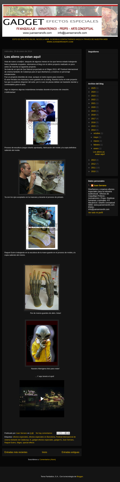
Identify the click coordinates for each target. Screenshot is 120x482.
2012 (93, 164)
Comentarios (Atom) (47, 459)
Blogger (80, 476)
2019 (93, 111)
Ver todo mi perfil (95, 212)
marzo (96, 141)
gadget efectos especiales (42, 440)
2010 (93, 171)
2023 (93, 96)
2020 (93, 107)
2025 (93, 88)
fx (30, 440)
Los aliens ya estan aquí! (22, 56)
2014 (93, 130)
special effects (28, 443)
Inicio (44, 452)
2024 (93, 92)
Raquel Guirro (10, 443)
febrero (96, 145)
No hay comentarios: (44, 433)
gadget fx (58, 440)
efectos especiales (20, 437)
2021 (93, 103)
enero (96, 148)
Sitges (19, 443)
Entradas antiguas (70, 452)
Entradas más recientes (15, 452)
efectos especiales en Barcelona (42, 437)
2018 (93, 115)
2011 (93, 167)
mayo (96, 137)
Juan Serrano (68, 440)
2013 (93, 160)
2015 (93, 126)
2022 (93, 99)
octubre (97, 133)
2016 (93, 122)
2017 (93, 118)
